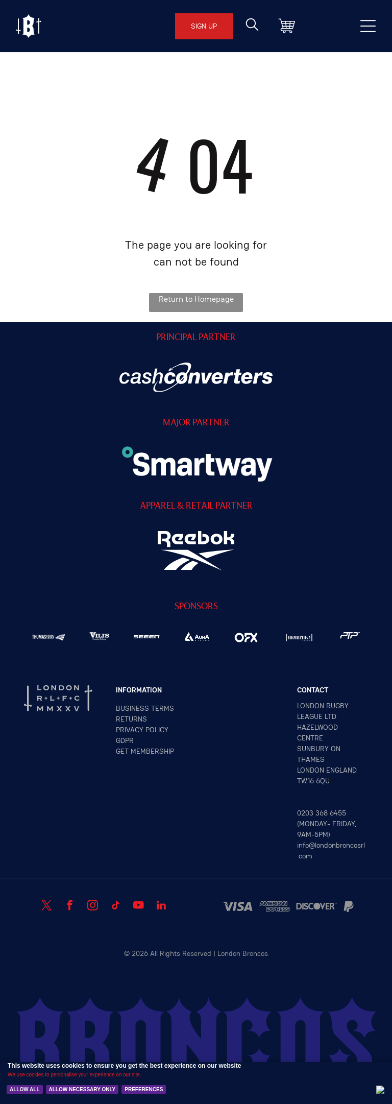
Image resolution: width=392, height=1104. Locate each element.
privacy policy (142, 729)
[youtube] (138, 906)
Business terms (145, 708)
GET (122, 751)
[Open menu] (28, 26)
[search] (252, 25)
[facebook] (70, 906)
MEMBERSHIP (152, 751)
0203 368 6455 (321, 813)
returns (131, 719)
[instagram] (93, 906)
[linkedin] (161, 906)
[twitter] (47, 906)
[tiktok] (116, 906)
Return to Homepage (196, 299)
